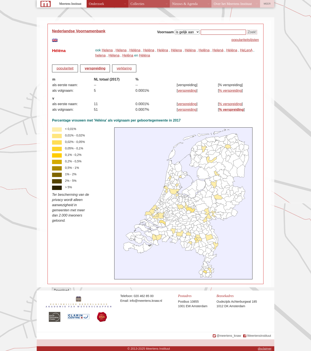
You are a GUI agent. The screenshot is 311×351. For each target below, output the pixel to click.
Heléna (148, 50)
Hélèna (134, 50)
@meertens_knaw (229, 335)
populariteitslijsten (245, 40)
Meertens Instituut (70, 3)
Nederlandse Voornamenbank (78, 31)
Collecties (137, 4)
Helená (218, 50)
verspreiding (95, 68)
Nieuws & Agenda (185, 4)
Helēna (127, 55)
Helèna (162, 50)
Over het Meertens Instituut (233, 4)
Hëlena (113, 55)
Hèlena (176, 50)
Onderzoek (96, 4)
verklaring (124, 68)
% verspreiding (230, 90)
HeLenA (246, 50)
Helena (107, 50)
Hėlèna (231, 50)
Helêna (204, 50)
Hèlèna (144, 55)
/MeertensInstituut (259, 335)
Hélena (121, 50)
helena (100, 55)
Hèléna (190, 50)
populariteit (65, 68)
